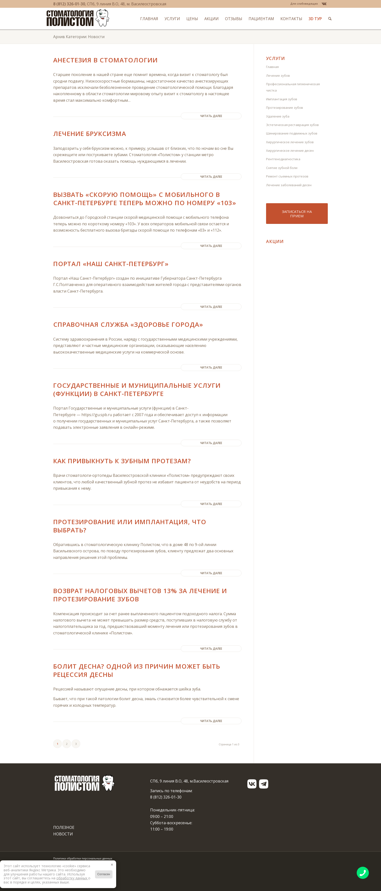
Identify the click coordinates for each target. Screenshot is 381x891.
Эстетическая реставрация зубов (292, 125)
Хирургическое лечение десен (290, 150)
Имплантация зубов (281, 99)
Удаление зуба (277, 116)
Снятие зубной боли (281, 168)
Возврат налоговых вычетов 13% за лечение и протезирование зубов (140, 594)
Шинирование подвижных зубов (291, 133)
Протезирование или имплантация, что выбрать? (129, 525)
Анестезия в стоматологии (105, 60)
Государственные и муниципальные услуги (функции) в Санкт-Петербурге (137, 389)
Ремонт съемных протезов (287, 176)
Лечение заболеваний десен (289, 185)
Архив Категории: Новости (78, 36)
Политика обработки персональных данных (82, 858)
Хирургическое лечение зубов (290, 142)
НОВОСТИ (63, 834)
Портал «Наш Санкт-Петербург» (111, 263)
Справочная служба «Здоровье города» (128, 324)
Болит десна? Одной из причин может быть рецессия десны (136, 670)
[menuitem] (303, 3)
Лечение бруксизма (89, 133)
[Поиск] (323, 19)
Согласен (103, 874)
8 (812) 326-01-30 (69, 4)
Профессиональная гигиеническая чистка (293, 87)
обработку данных (72, 878)
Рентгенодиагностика (283, 159)
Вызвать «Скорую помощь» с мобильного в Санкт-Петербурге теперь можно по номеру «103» (144, 198)
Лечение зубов (278, 75)
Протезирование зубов (284, 107)
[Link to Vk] (324, 3)
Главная (272, 67)
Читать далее (211, 116)
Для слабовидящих (304, 3)
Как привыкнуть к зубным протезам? (122, 460)
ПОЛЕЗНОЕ (63, 827)
